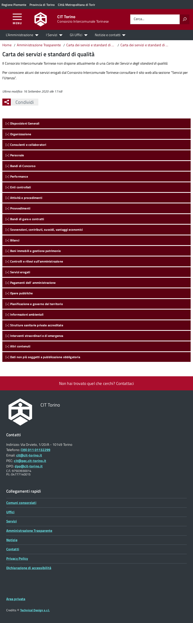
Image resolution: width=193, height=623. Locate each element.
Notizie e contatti (107, 34)
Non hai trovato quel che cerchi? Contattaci (96, 383)
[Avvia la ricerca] (184, 19)
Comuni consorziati (21, 502)
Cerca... (139, 19)
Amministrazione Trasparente (29, 530)
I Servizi (51, 34)
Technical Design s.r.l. (35, 610)
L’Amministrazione (19, 34)
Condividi (22, 102)
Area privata (15, 599)
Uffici (10, 512)
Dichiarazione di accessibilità (28, 567)
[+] (22, 123)
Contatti (12, 549)
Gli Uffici (76, 34)
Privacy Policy (17, 558)
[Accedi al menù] (17, 19)
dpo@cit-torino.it (29, 466)
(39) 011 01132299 (35, 449)
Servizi (11, 521)
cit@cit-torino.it (29, 455)
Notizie (11, 540)
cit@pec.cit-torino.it (30, 460)
